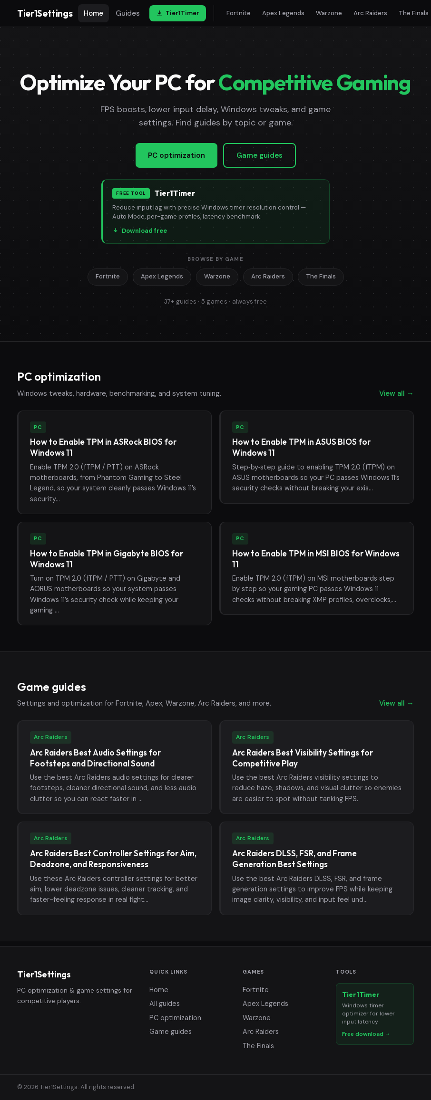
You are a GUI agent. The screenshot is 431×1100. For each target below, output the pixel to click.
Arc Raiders (370, 13)
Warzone (329, 13)
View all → (396, 393)
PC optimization (176, 155)
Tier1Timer (177, 13)
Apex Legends (283, 13)
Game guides (259, 155)
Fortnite (238, 13)
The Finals (321, 276)
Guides (128, 13)
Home (93, 13)
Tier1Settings (44, 13)
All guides (164, 1003)
